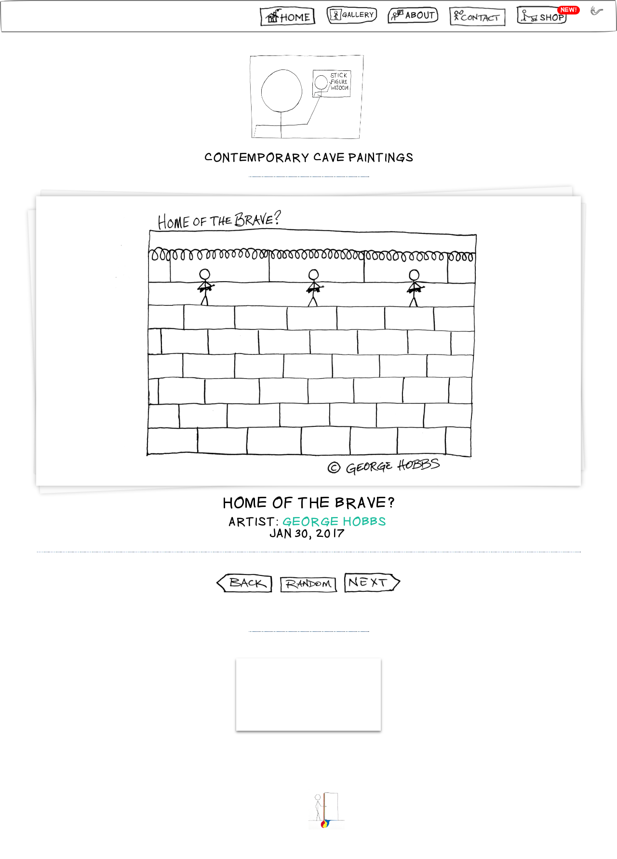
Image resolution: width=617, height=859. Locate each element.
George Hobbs (334, 522)
